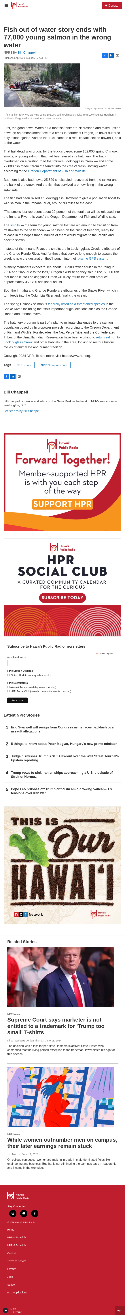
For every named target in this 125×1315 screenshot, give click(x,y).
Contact (11, 1253)
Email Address (16, 657)
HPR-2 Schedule (16, 1245)
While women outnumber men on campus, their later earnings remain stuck (62, 1143)
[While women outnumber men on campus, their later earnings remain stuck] (60, 1097)
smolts (15, 225)
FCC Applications (17, 1292)
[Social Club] (62, 587)
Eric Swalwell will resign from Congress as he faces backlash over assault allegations (63, 729)
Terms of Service (16, 1261)
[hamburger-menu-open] (6, 5)
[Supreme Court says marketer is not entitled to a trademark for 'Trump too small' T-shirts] (60, 977)
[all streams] (120, 1310)
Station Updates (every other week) (30, 675)
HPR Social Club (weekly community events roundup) (40, 691)
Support (11, 1284)
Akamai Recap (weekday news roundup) (33, 687)
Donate (113, 5)
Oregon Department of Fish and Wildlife (57, 171)
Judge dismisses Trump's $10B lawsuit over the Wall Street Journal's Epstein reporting (65, 758)
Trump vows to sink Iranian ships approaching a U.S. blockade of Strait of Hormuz (62, 775)
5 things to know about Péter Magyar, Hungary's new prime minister (64, 744)
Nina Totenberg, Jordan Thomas (25, 1040)
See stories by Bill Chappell (22, 411)
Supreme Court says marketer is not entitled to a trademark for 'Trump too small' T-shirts (56, 1026)
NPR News (24, 365)
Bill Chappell (27, 52)
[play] (5, 1310)
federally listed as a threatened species (76, 304)
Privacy (11, 1269)
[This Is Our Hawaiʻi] (62, 865)
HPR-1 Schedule (16, 1237)
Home (10, 1229)
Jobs (10, 1277)
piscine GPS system (92, 258)
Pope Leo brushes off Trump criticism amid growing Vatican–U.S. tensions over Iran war (62, 791)
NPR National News (54, 365)
